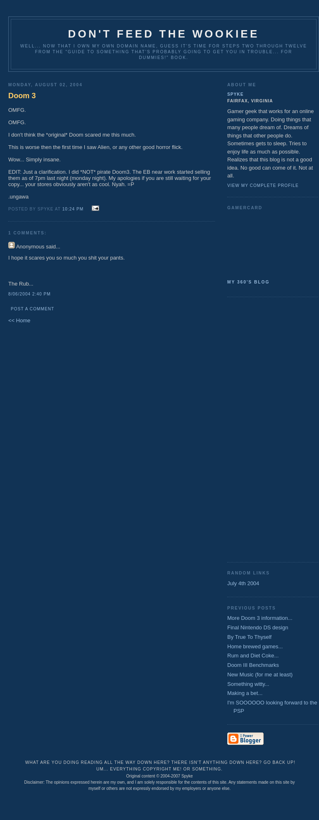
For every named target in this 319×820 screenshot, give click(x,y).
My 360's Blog (248, 282)
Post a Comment (32, 309)
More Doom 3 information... (260, 618)
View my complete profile (263, 185)
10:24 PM (72, 209)
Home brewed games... (255, 646)
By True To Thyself (249, 637)
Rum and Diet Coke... (253, 655)
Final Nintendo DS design (257, 627)
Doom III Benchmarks (253, 665)
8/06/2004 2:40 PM (29, 294)
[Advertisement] (260, 429)
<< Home (19, 320)
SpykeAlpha (269, 243)
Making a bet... (244, 693)
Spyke (235, 94)
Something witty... (248, 684)
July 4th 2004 (243, 583)
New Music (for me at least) (260, 674)
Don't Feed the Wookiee (163, 34)
